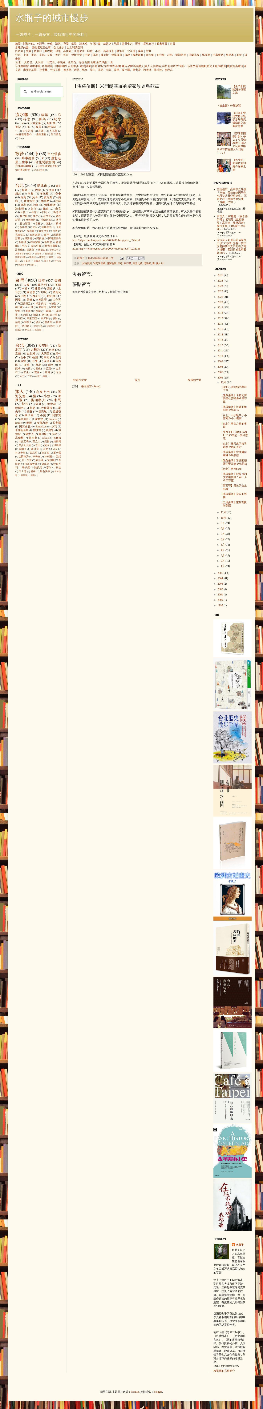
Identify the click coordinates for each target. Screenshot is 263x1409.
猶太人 (30, 434)
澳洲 (55, 318)
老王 (37, 445)
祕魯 (140, 51)
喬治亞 (19, 318)
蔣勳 (33, 475)
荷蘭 (35, 315)
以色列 (19, 51)
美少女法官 (25, 445)
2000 (221, 599)
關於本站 (28, 43)
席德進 (24, 475)
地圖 (116, 43)
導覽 (66, 43)
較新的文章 (80, 380)
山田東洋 (24, 456)
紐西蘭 (38, 330)
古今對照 (27, 131)
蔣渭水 (19, 407)
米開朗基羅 (30, 69)
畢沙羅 (26, 467)
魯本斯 (67, 69)
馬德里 (206, 55)
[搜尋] (41, 92)
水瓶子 (41, 43)
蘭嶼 (45, 376)
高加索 (67, 51)
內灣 (37, 376)
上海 (26, 55)
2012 (221, 345)
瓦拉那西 (25, 223)
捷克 (38, 288)
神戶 (58, 55)
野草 (138, 43)
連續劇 (202, 66)
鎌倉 (46, 208)
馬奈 (84, 69)
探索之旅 (138, 263)
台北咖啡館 (22, 66)
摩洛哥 (121, 51)
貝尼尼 (33, 452)
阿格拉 (23, 227)
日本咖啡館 (60, 66)
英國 (58, 284)
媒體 (74, 43)
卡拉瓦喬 (55, 69)
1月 (223, 566)
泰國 (28, 311)
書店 (124, 66)
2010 (221, 356)
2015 (221, 329)
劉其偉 (39, 460)
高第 (45, 449)
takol (55, 449)
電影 (182, 66)
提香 (46, 441)
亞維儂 (22, 242)
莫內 (92, 69)
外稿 (50, 43)
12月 (224, 382)
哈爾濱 (37, 261)
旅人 (147, 66)
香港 (34, 212)
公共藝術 (155, 66)
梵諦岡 (42, 307)
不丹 (98, 51)
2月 (223, 560)
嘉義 (38, 368)
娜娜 (29, 422)
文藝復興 (87, 263)
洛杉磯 (19, 249)
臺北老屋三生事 (41, 47)
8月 (223, 528)
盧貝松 (42, 434)
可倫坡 (26, 261)
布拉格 (161, 55)
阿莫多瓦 (25, 426)
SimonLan (41, 426)
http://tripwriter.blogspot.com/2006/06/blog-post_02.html (106, 248)
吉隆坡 (38, 253)
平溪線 (61, 62)
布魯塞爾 (35, 242)
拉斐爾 (43, 69)
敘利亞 (38, 51)
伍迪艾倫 (192, 66)
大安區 (51, 62)
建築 (44, 115)
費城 (58, 223)
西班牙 (36, 296)
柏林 (170, 55)
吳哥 (66, 55)
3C (28, 127)
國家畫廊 (138, 55)
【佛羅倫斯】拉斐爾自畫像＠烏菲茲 (233, 454)
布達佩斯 (35, 235)
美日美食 (56, 134)
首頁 (172, 43)
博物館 (222, 66)
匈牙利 (45, 318)
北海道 (131, 51)
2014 (221, 334)
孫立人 (36, 441)
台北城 (31, 353)
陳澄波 (158, 69)
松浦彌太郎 (31, 464)
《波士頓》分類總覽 (229, 105)
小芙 (43, 415)
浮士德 (22, 471)
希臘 (29, 299)
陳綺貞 (35, 449)
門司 (45, 212)
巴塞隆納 (218, 55)
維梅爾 (57, 441)
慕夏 (116, 69)
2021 (221, 296)
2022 (221, 291)
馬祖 (104, 62)
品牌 (130, 66)
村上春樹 (20, 452)
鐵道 (82, 66)
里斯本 (230, 55)
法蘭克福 (194, 55)
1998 (221, 605)
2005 (221, 573)
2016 (221, 323)
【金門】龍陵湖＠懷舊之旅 (239, 89)
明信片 (172, 66)
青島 (51, 257)
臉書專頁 (162, 43)
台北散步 (73, 66)
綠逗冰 (107, 43)
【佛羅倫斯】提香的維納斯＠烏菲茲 (233, 409)
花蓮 (46, 361)
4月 (223, 550)
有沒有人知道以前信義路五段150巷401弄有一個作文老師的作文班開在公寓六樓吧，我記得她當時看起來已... (231, 246)
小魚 (47, 396)
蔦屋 (41, 131)
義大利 (160, 263)
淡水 (23, 361)
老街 (100, 66)
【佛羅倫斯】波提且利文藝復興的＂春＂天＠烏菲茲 (233, 477)
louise (18, 422)
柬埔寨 (31, 292)
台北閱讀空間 (75, 47)
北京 (18, 55)
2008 (221, 366)
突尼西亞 (51, 326)
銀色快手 (45, 471)
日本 (41, 280)
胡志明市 (22, 264)
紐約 (239, 55)
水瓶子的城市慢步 (51, 18)
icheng (45, 438)
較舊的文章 (194, 380)
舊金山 (42, 249)
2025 (221, 275)
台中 (58, 193)
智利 (148, 51)
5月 (223, 544)
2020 (221, 302)
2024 (221, 280)
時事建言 (28, 158)
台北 (18, 62)
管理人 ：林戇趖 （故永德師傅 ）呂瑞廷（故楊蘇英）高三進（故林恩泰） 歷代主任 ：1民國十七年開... (232, 222)
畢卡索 (137, 69)
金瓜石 (72, 62)
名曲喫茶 (47, 66)
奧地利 (57, 292)
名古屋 (47, 216)
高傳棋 (19, 437)
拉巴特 (58, 261)
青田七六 (127, 43)
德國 (49, 288)
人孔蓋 (53, 131)
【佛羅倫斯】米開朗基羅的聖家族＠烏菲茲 (233, 462)
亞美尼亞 (79, 51)
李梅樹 (36, 456)
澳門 (58, 219)
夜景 (38, 127)
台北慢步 (58, 47)
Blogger (158, 1391)
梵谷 (108, 69)
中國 (25, 288)
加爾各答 (19, 253)
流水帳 (83, 43)
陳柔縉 (38, 467)
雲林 (37, 223)
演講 (58, 43)
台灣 (19, 280)
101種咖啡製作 (23, 134)
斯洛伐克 (108, 51)
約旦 (35, 227)
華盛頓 (32, 257)
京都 (42, 55)
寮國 (53, 307)
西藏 (38, 311)
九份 (81, 62)
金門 (99, 62)
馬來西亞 (32, 318)
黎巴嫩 (49, 51)
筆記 (18, 127)
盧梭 (33, 471)
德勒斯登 (180, 55)
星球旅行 (148, 43)
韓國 (48, 311)
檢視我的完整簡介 (224, 1370)
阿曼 (28, 51)
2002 (221, 589)
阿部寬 (56, 415)
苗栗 (48, 368)
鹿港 (47, 372)
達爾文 (23, 449)
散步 (19, 153)
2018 (221, 312)
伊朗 (58, 51)
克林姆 (57, 438)
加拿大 (28, 322)
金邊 (55, 231)
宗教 (164, 66)
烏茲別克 (38, 326)
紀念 (57, 119)
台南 (87, 62)
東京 (34, 55)
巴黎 (87, 55)
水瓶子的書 (22, 47)
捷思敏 (42, 411)
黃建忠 (50, 430)
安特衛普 (49, 253)
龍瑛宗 (169, 69)
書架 (42, 119)
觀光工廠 (212, 66)
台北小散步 (39, 170)
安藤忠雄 (42, 422)
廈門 (46, 235)
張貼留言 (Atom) (90, 386)
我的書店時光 (22, 170)
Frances (53, 419)
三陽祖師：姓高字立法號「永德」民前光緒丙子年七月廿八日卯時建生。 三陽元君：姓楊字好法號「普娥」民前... (232, 196)
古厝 (106, 66)
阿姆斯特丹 (54, 238)
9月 (223, 523)
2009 (221, 361)
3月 (223, 555)
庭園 (88, 66)
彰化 (26, 372)
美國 (57, 280)
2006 (221, 377)
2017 (221, 318)
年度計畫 (95, 43)
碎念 (27, 119)
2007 (221, 372)
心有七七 (43, 392)
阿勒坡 (40, 238)
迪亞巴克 (43, 231)
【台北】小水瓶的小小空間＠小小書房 (233, 417)
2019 (221, 307)
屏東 (27, 364)
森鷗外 (45, 464)
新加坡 (48, 242)
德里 (48, 223)
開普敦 (42, 257)
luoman (135, 1391)
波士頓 (19, 208)
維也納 (150, 55)
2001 (221, 594)
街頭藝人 (138, 66)
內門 (22, 376)
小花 (54, 426)
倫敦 (127, 55)
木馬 (57, 400)
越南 (17, 322)
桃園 (35, 357)
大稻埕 (28, 62)
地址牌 (51, 123)
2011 (221, 350)
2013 (221, 339)
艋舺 (50, 365)
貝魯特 (28, 238)
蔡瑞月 (24, 419)
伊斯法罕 (54, 250)
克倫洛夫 (20, 235)
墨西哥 (48, 322)
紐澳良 (30, 249)
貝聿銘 (57, 445)
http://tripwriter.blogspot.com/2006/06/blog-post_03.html (106, 240)
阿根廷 (26, 326)
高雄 (46, 357)
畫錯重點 (41, 134)
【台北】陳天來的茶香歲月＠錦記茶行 (233, 445)
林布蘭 (48, 456)
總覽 (18, 43)
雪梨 (32, 264)
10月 (224, 517)
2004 (221, 578)
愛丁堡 (47, 261)
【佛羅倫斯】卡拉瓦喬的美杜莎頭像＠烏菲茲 (233, 398)
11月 (224, 512)
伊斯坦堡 (76, 55)
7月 (223, 534)
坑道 (94, 66)
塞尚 (48, 467)
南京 (29, 253)
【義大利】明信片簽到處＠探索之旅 (239, 165)
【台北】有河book (230, 468)
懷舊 (112, 66)
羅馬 (95, 55)
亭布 (24, 246)
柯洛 (58, 467)
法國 (26, 284)
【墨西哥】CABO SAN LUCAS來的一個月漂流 (234, 435)
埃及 (38, 322)
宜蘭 (18, 353)
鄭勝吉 (37, 430)
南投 (28, 368)
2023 (221, 286)
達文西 (45, 452)
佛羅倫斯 (116, 55)
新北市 (42, 186)
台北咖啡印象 (23, 166)
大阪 (23, 212)
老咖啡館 (35, 66)
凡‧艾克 (27, 460)
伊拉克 (28, 330)
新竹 (58, 353)
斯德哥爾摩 (51, 246)
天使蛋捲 (46, 407)
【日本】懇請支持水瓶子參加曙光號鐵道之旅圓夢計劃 (239, 119)
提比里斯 (36, 246)
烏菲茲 (127, 263)
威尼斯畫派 (236, 66)
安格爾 (51, 460)
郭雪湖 (147, 69)
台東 (93, 62)
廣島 (23, 204)
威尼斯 (105, 55)
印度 (90, 51)
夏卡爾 (126, 69)
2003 (221, 583)
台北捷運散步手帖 (47, 166)
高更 (100, 69)
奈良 (50, 55)
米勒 (76, 69)
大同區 (39, 62)
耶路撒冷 (47, 227)
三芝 (29, 376)
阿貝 (38, 404)
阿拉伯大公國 (49, 315)
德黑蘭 (30, 231)
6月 (223, 539)
